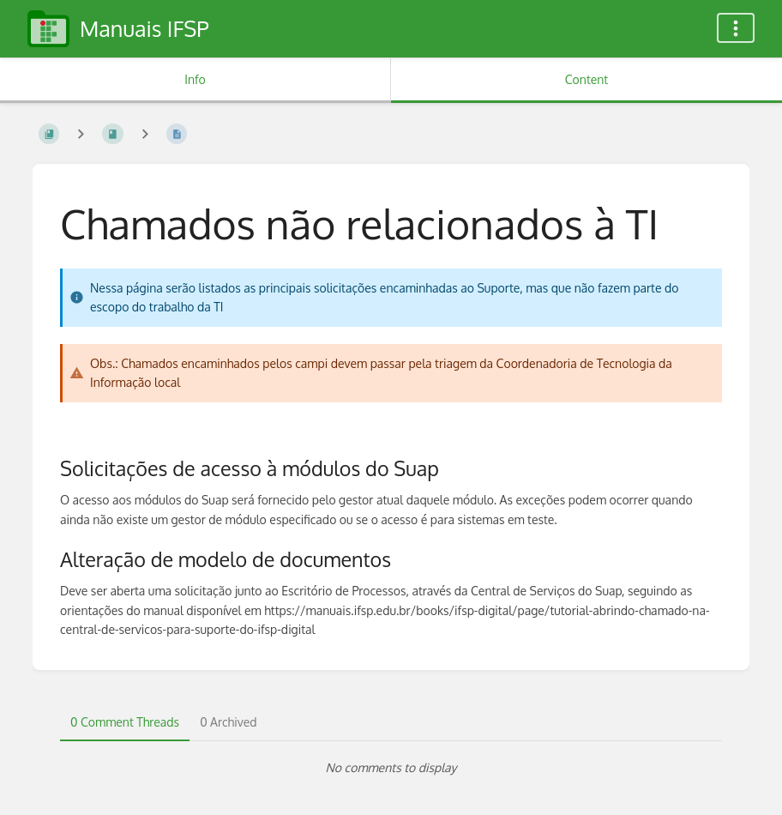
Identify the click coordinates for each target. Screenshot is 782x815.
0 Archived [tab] (228, 722)
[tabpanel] (391, 767)
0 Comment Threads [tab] (124, 722)
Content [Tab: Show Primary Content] (586, 79)
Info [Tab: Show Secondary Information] (195, 79)
